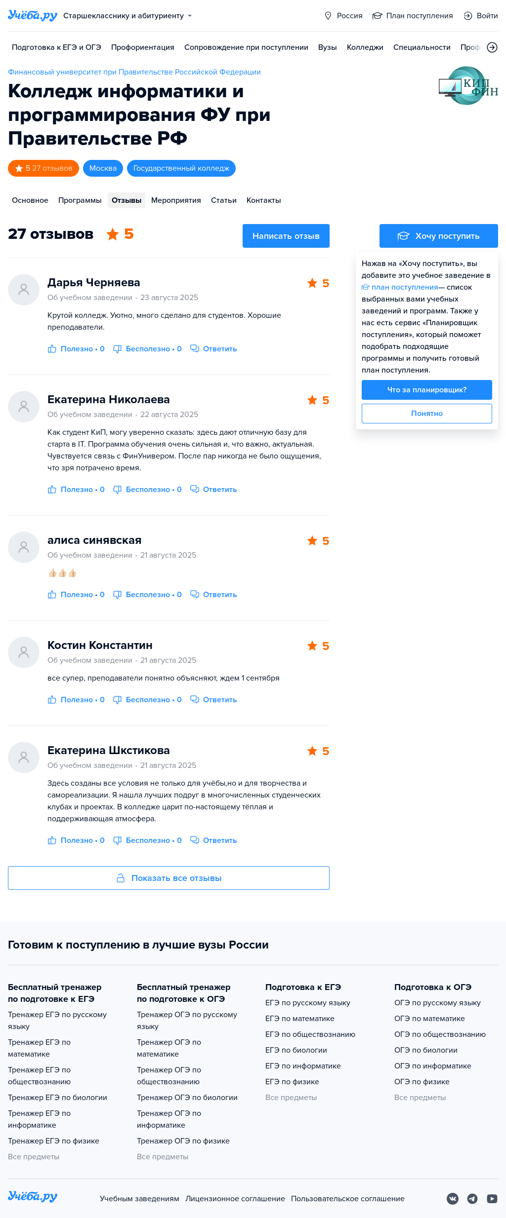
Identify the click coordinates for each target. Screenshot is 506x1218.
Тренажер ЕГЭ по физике (53, 1141)
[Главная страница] (32, 16)
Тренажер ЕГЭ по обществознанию (39, 1076)
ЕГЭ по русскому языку (307, 1003)
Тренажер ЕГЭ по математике (39, 1048)
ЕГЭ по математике (300, 1019)
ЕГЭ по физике (292, 1082)
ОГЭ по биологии (426, 1050)
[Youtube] (492, 1199)
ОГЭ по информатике (432, 1066)
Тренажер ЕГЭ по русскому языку (57, 1020)
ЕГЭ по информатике (303, 1066)
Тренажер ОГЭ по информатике (169, 1119)
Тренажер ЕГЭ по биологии (57, 1098)
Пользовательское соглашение (348, 1199)
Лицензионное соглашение (235, 1199)
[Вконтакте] (453, 1199)
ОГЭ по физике (422, 1082)
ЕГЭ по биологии (296, 1050)
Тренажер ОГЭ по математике (169, 1048)
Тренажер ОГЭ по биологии (187, 1098)
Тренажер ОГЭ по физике (183, 1141)
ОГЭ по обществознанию (440, 1034)
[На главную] (32, 1198)
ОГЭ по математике (429, 1019)
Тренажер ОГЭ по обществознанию (169, 1076)
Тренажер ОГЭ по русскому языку (187, 1020)
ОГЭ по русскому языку (437, 1003)
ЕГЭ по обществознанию (310, 1034)
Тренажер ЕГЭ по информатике (39, 1119)
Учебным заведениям (139, 1199)
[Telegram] (472, 1199)
